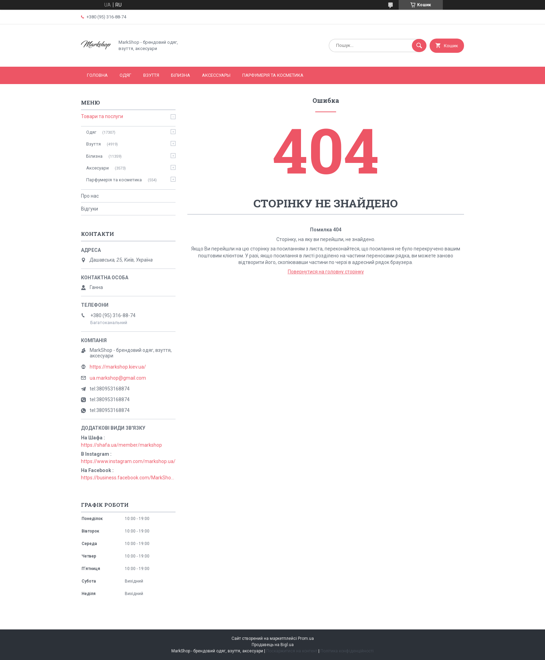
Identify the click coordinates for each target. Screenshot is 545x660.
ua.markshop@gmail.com (118, 378)
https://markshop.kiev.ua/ (118, 367)
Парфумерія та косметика (272, 75)
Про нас (90, 196)
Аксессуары (216, 75)
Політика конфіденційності (347, 651)
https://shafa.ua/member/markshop (121, 445)
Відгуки (89, 209)
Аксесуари (97, 168)
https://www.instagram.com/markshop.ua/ (128, 461)
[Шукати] (419, 45)
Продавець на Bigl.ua (273, 644)
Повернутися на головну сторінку (326, 271)
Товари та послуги (102, 116)
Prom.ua (306, 638)
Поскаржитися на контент (291, 651)
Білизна (180, 75)
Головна (97, 75)
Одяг (125, 75)
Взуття (151, 75)
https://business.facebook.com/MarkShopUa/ (128, 477)
